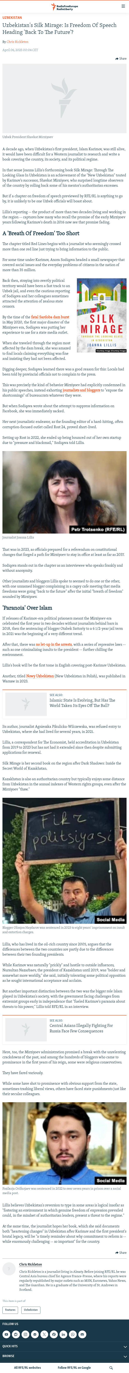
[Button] (121, 59)
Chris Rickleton (17, 42)
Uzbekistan (12, 18)
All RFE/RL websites (27, 1368)
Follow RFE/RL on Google (74, 1368)
